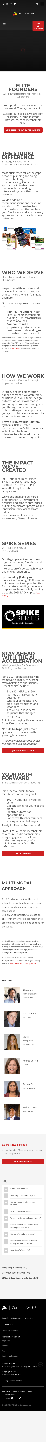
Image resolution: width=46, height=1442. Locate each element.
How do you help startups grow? (23, 1195)
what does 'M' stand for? (20, 1250)
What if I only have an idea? (21, 1211)
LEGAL (30, 1392)
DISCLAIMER (6, 1392)
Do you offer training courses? (22, 1234)
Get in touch (16, 348)
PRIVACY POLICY (19, 1392)
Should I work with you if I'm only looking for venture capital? (23, 1242)
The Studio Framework (10, 1330)
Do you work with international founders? (22, 1203)
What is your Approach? (19, 1189)
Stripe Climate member (12, 1381)
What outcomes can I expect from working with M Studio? (24, 1226)
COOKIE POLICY (10, 1395)
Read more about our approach (23, 963)
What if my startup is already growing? (25, 1218)
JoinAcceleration (38, 26)
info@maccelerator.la (14, 1374)
